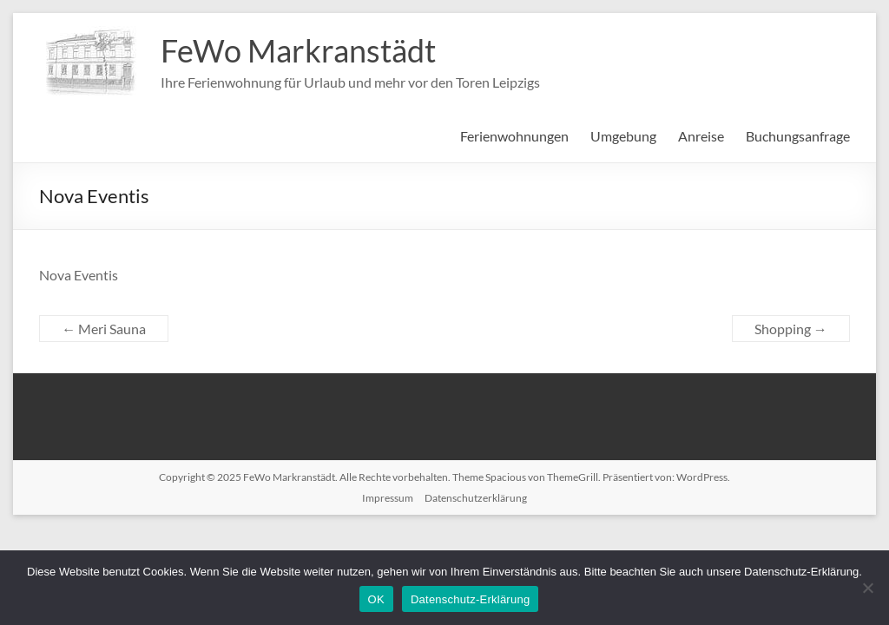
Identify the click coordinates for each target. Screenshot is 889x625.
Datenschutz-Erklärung (470, 599)
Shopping (790, 328)
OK (376, 599)
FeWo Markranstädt (298, 50)
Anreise (701, 136)
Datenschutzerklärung (476, 497)
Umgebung (623, 136)
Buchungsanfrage (798, 136)
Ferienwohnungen (514, 136)
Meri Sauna (104, 328)
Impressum (387, 497)
